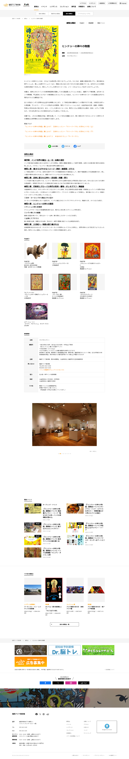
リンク (85, 730)
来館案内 (81, 6)
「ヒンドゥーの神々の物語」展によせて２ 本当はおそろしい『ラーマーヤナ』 (51, 136)
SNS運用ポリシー (113, 755)
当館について (91, 6)
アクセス (83, 3)
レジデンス (53, 6)
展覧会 (36, 6)
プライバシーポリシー (99, 755)
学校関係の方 (113, 3)
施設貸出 (102, 3)
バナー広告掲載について (73, 736)
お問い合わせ (75, 755)
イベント (44, 6)
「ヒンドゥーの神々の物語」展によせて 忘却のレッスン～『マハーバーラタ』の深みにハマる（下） (59, 131)
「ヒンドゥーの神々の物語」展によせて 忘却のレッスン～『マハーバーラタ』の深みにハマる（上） (59, 126)
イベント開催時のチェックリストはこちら (51, 370)
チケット (93, 3)
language (124, 3)
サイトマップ (87, 733)
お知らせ (86, 727)
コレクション (64, 6)
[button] (58, 453)
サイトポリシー (86, 755)
